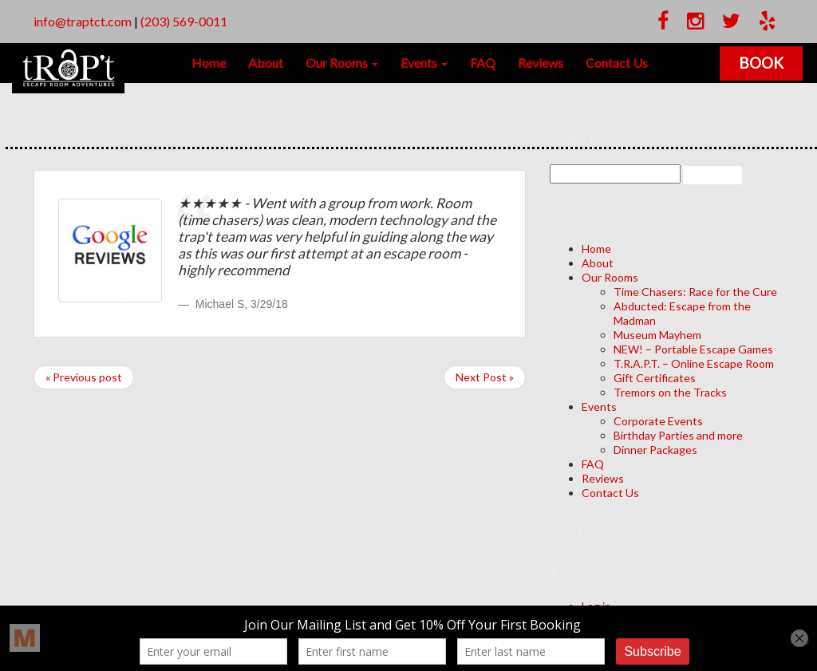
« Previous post (83, 377)
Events (424, 62)
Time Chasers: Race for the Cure (695, 291)
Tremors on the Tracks (670, 392)
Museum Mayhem (657, 334)
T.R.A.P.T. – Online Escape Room (694, 363)
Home (208, 62)
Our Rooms (342, 62)
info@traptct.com (83, 21)
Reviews (540, 62)
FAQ (482, 62)
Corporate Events (658, 421)
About (265, 62)
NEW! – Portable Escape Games (693, 349)
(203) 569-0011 (183, 21)
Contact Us (617, 62)
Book (762, 62)
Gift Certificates (655, 378)
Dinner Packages (655, 449)
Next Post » (485, 377)
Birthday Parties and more (678, 435)
